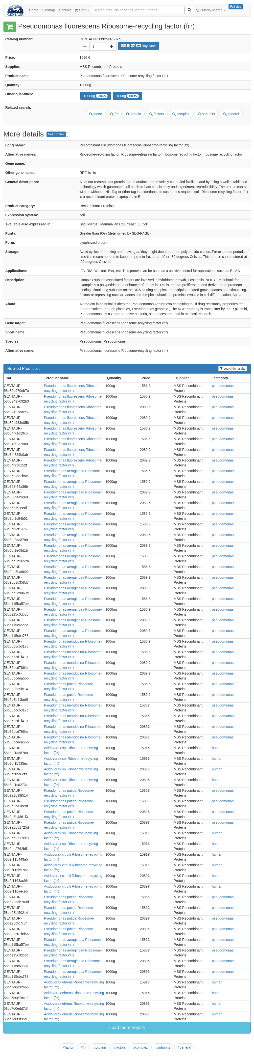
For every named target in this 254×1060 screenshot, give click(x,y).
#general (184, 1047)
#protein (99, 1047)
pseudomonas (223, 386)
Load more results (127, 1027)
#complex (140, 1047)
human (217, 748)
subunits (206, 114)
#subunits (162, 1047)
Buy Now (138, 46)
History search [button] (211, 10)
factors (156, 114)
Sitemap (48, 10)
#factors (120, 1047)
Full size (235, 6)
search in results (232, 368)
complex (180, 114)
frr (114, 114)
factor (95, 114)
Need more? (56, 134)
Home (33, 10)
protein (133, 114)
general (231, 114)
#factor (68, 1047)
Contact (65, 10)
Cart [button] (82, 10)
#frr (83, 1047)
